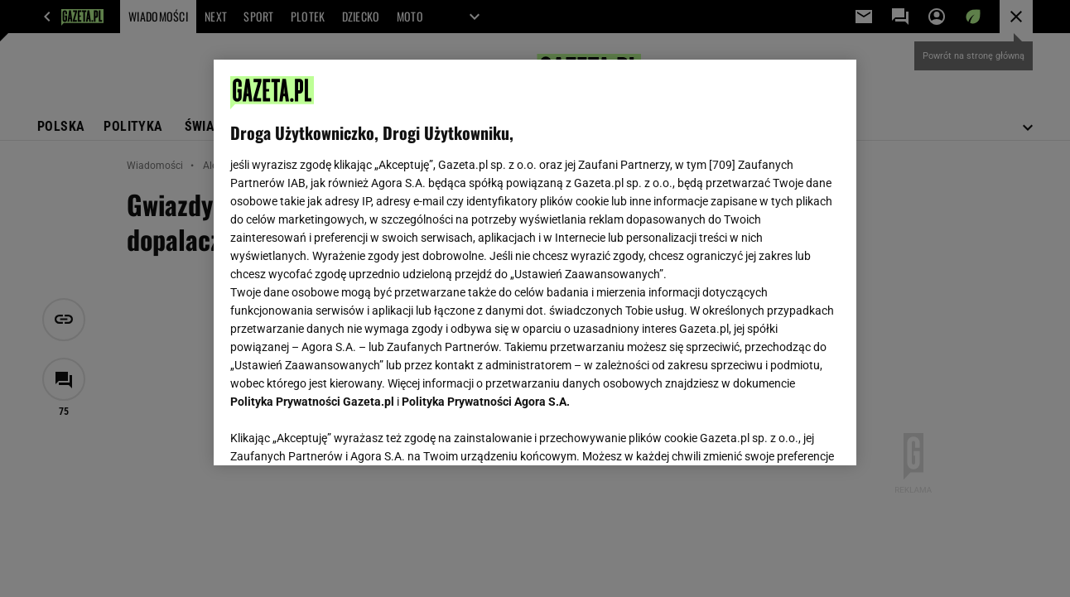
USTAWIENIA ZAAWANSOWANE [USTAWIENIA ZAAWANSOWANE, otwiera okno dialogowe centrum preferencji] (339, 432)
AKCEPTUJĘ (783, 433)
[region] (535, 262)
